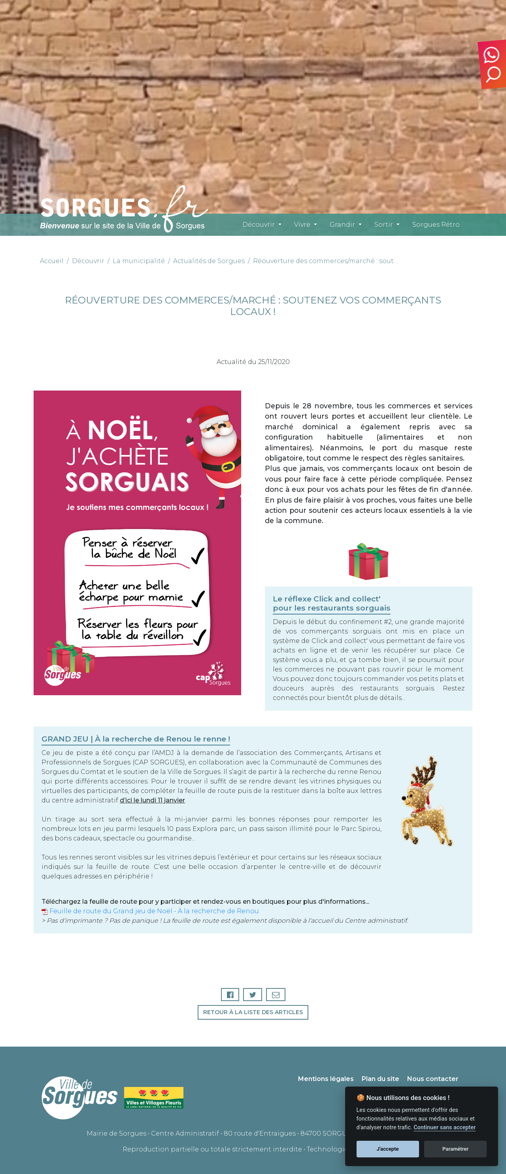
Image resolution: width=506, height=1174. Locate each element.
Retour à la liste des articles (253, 1012)
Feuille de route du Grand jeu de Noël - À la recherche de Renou (150, 911)
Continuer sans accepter (444, 1127)
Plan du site (380, 1079)
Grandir (342, 224)
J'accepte (388, 1149)
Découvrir (258, 224)
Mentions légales (326, 1079)
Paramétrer (455, 1149)
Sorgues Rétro (436, 224)
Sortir (383, 224)
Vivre (302, 224)
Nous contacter (433, 1079)
